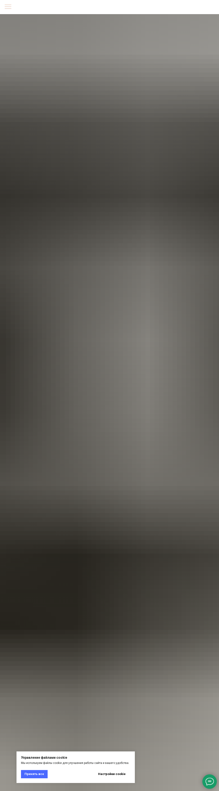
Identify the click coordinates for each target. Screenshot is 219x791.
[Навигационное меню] (8, 7)
